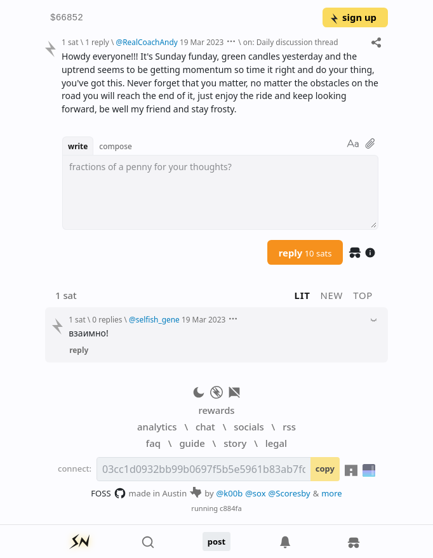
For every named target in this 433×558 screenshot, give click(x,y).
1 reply (97, 42)
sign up (352, 17)
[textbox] (220, 192)
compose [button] (115, 146)
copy (325, 468)
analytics (157, 426)
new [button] (332, 295)
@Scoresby (289, 493)
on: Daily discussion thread (290, 42)
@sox (255, 493)
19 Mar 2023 (201, 42)
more (331, 493)
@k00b (229, 493)
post (217, 541)
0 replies (107, 319)
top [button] (363, 295)
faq (153, 443)
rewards (216, 410)
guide (191, 443)
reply (305, 252)
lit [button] (302, 295)
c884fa (231, 508)
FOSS (108, 493)
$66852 (66, 18)
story (234, 443)
